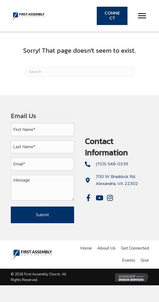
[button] (142, 15)
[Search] (79, 71)
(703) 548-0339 (112, 164)
